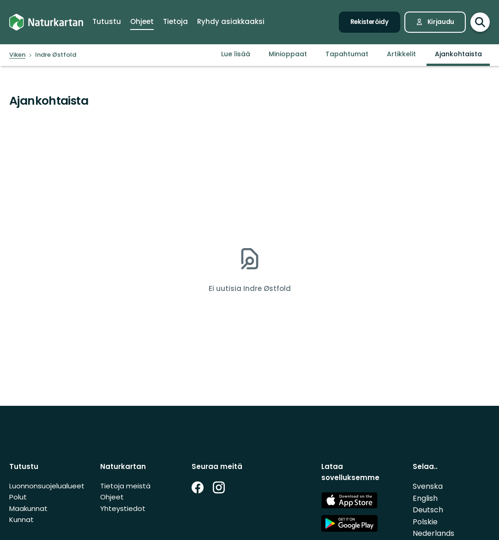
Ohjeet (112, 497)
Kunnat (21, 519)
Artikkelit (401, 54)
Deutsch (428, 509)
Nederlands (433, 533)
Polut (18, 497)
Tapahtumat (346, 54)
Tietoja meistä (125, 486)
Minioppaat (288, 54)
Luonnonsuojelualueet (46, 486)
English (425, 498)
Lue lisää (235, 54)
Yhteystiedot (122, 508)
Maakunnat (28, 508)
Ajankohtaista (458, 54)
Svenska (428, 486)
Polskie (425, 521)
